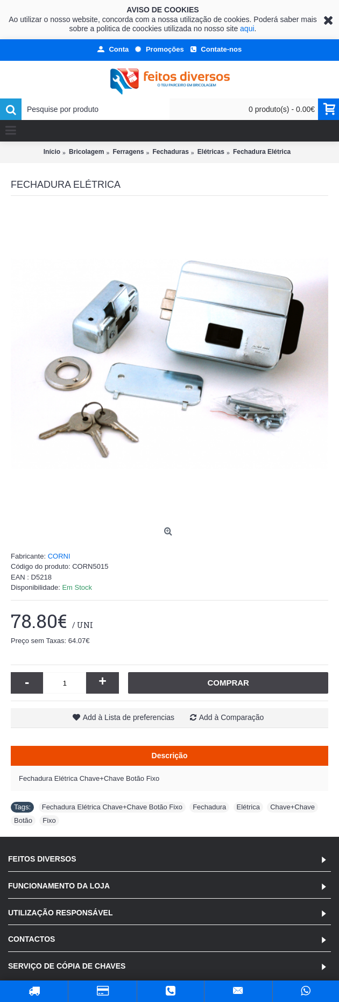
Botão (23, 820)
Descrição (170, 755)
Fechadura (209, 807)
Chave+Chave (292, 807)
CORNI (59, 556)
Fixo (49, 820)
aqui (247, 28)
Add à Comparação (231, 717)
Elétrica (248, 807)
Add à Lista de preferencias (128, 717)
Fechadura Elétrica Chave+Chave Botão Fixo (112, 807)
